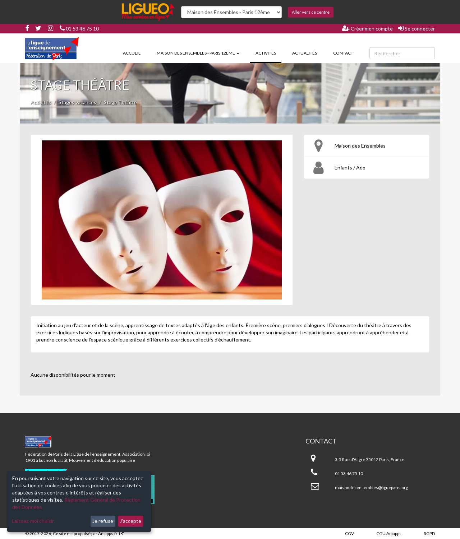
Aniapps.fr (108, 533)
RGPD (429, 533)
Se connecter (416, 28)
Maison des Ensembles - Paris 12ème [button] (198, 53)
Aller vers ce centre (311, 12)
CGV (349, 533)
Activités (268, 52)
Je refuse (102, 521)
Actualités (304, 53)
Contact (343, 53)
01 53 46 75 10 (79, 28)
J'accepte (130, 521)
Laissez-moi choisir (33, 521)
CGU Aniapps (388, 533)
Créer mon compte (367, 28)
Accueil (132, 53)
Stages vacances (77, 102)
